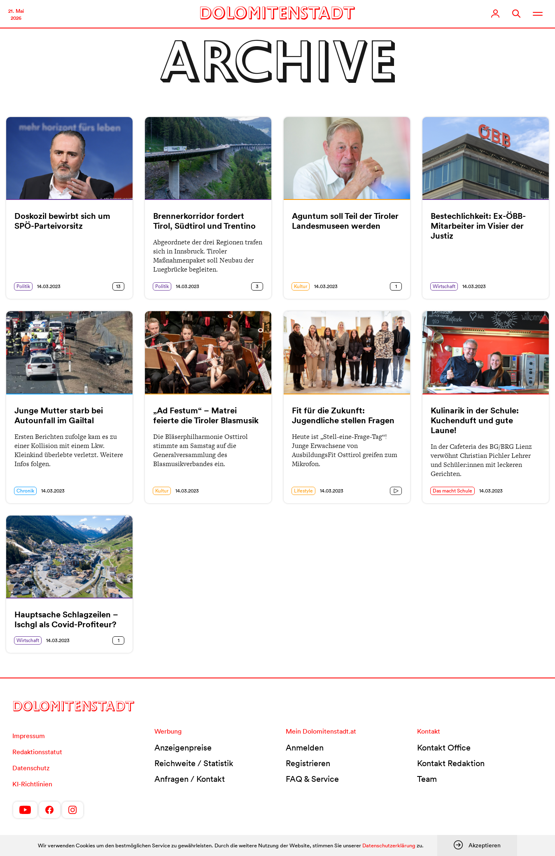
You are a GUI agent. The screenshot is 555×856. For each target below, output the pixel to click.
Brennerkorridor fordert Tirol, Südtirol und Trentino (204, 221)
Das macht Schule (452, 490)
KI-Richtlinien (32, 784)
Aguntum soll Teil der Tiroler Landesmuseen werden (345, 221)
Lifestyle (303, 490)
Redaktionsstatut (37, 752)
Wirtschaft (444, 286)
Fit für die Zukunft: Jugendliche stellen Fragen (343, 415)
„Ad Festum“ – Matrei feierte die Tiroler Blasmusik (206, 415)
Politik (23, 286)
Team (427, 779)
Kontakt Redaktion (451, 763)
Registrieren (308, 763)
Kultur (300, 286)
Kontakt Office (444, 748)
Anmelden (305, 748)
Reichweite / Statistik (193, 763)
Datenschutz (30, 768)
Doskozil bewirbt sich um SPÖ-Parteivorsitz (62, 221)
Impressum (28, 736)
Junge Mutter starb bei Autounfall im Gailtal (58, 415)
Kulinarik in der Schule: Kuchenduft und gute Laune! (475, 420)
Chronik (25, 490)
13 (118, 286)
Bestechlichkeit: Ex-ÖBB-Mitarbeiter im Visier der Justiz (478, 226)
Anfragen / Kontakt (189, 779)
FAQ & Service (312, 779)
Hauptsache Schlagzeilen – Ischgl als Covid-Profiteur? (66, 619)
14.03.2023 (49, 286)
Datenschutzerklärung (388, 845)
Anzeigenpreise (183, 748)
